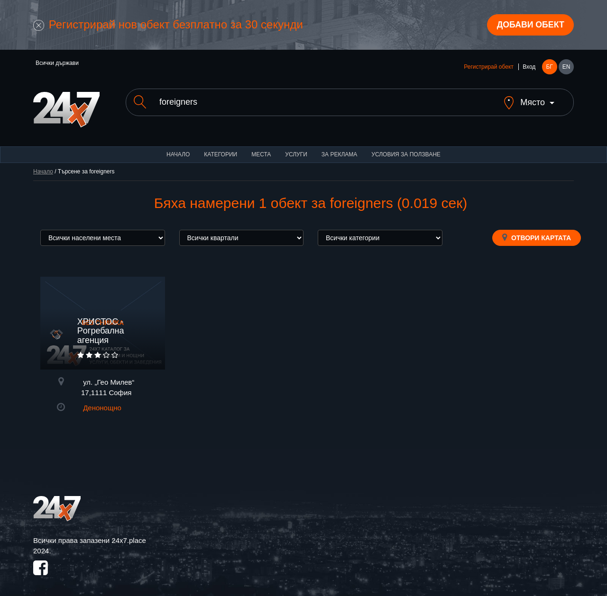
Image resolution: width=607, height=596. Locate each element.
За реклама (339, 147)
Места (261, 147)
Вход (529, 67)
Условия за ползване (406, 147)
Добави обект (530, 25)
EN (566, 67)
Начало (178, 147)
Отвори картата (536, 230)
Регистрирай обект (488, 67)
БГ (549, 67)
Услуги (296, 147)
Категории (220, 147)
